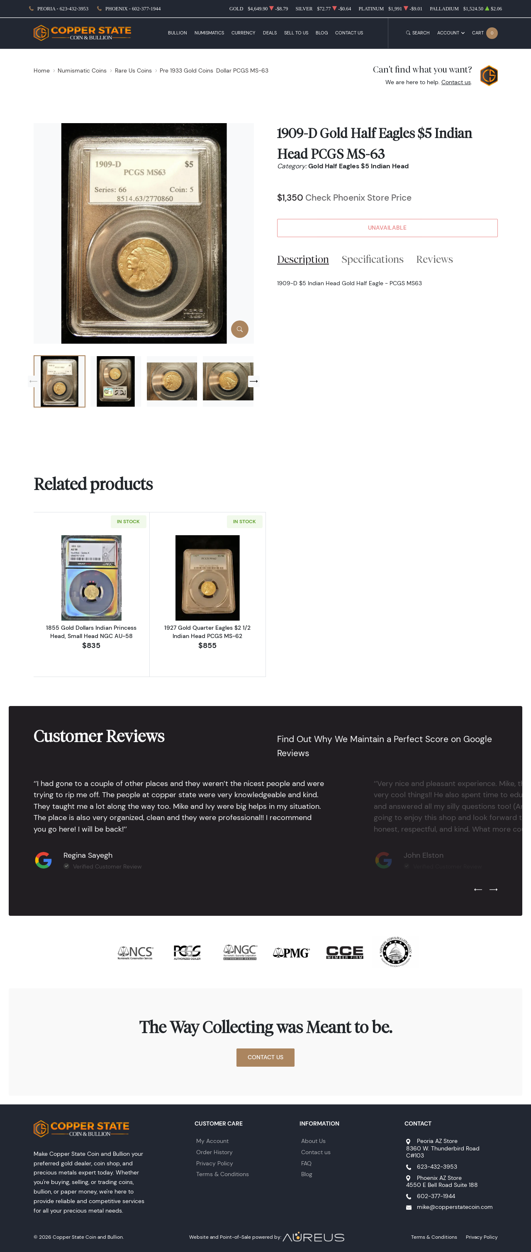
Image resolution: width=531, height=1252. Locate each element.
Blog (322, 33)
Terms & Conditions (222, 1174)
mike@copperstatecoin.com (455, 1207)
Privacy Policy (214, 1163)
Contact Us (349, 33)
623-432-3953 (437, 1166)
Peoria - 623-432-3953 (62, 9)
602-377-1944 (436, 1196)
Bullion (177, 33)
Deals (270, 33)
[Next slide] (254, 381)
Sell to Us (296, 33)
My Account (212, 1141)
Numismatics (209, 33)
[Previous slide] (33, 381)
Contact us (456, 82)
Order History (214, 1152)
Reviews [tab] (434, 259)
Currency (243, 33)
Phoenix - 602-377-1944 (133, 9)
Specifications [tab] (373, 259)
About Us (313, 1141)
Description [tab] (303, 259)
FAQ (306, 1163)
